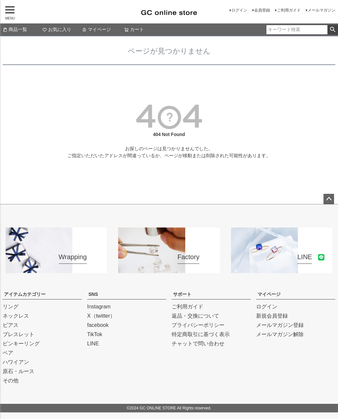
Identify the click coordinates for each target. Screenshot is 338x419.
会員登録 (262, 10)
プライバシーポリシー (198, 325)
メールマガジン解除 (280, 334)
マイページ (96, 29)
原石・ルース (18, 371)
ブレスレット (18, 334)
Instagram (99, 306)
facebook (98, 325)
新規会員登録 (272, 316)
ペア (8, 353)
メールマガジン (321, 10)
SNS (93, 294)
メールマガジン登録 (280, 325)
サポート (182, 294)
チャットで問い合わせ (198, 343)
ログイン (239, 10)
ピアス (10, 325)
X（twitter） (101, 316)
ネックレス (16, 316)
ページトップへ (328, 199)
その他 (10, 380)
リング (10, 306)
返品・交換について (195, 316)
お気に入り (56, 29)
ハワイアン (16, 362)
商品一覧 (15, 29)
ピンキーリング (21, 343)
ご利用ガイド (289, 10)
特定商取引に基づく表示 (201, 334)
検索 (332, 29)
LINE (93, 343)
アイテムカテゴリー (25, 294)
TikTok (94, 334)
